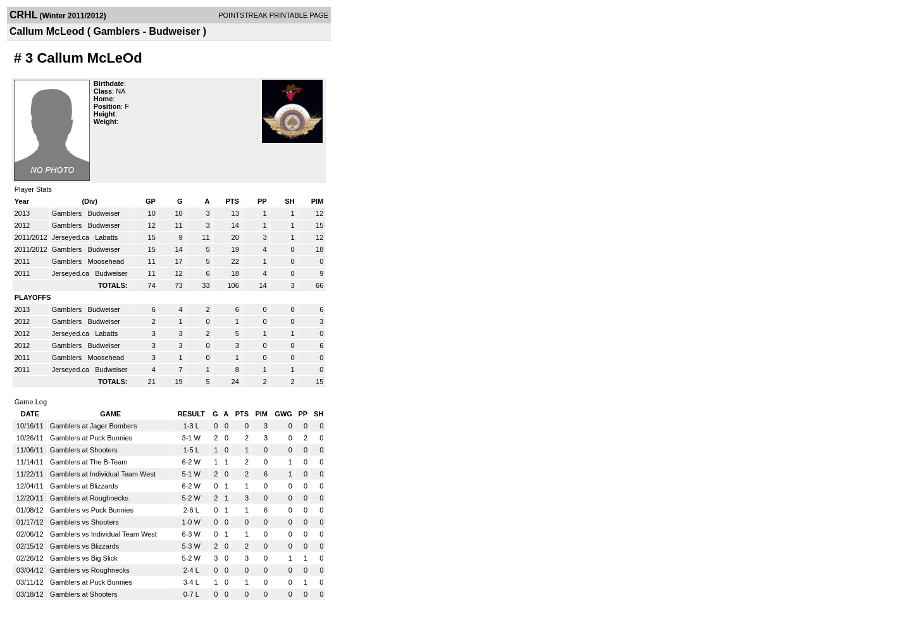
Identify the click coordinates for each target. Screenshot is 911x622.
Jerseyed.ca (71, 237)
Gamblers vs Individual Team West (103, 534)
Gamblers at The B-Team (89, 462)
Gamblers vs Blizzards (84, 546)
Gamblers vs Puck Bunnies (91, 510)
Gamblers (68, 213)
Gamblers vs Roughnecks (90, 570)
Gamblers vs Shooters (84, 522)
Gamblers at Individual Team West (103, 474)
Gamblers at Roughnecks (89, 498)
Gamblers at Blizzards (84, 486)
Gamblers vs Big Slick (84, 558)
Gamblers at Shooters (84, 450)
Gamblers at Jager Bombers (93, 426)
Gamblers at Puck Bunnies (91, 438)
